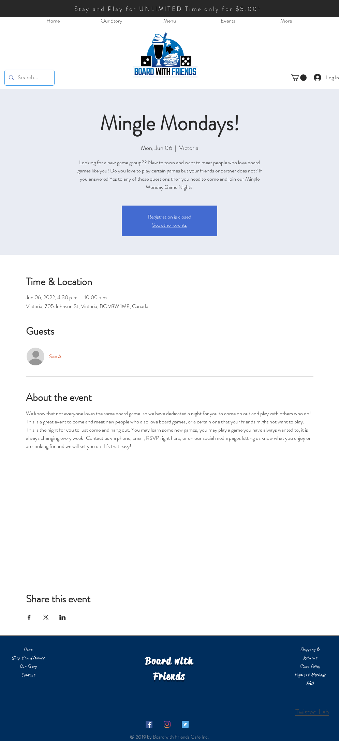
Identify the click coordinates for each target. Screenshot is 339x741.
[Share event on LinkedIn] (62, 617)
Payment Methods (309, 675)
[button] (299, 77)
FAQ (309, 683)
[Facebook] (149, 724)
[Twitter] (185, 724)
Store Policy (310, 666)
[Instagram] (167, 724)
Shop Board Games (28, 658)
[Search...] (29, 77)
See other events (169, 225)
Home (28, 649)
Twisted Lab (312, 712)
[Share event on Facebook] (29, 617)
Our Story (27, 666)
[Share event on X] (46, 617)
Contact (28, 675)
